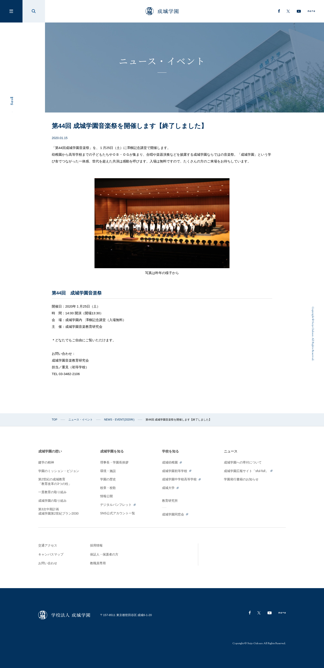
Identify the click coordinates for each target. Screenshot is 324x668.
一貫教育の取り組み (52, 492)
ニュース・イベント (80, 419)
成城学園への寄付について (243, 462)
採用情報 (96, 545)
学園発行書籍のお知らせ (241, 479)
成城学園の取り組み (52, 500)
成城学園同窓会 (175, 514)
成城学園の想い (50, 451)
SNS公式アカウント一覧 (117, 513)
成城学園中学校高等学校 (181, 479)
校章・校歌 (108, 488)
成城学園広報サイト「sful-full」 (248, 471)
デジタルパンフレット (118, 504)
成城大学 (170, 488)
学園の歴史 (108, 479)
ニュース (230, 451)
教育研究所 (170, 500)
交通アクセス (47, 545)
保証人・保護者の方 (104, 554)
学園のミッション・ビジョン (58, 471)
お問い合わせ (47, 563)
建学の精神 (46, 462)
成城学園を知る (112, 451)
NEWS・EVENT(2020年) (119, 419)
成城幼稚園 (172, 462)
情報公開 (106, 496)
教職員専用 (98, 563)
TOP (54, 419)
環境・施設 (108, 471)
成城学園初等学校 (177, 471)
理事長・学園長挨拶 (114, 462)
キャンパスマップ (50, 554)
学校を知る (170, 451)
